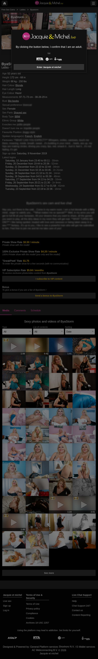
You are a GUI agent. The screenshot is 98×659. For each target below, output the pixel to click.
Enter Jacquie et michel (49, 67)
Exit (49, 53)
